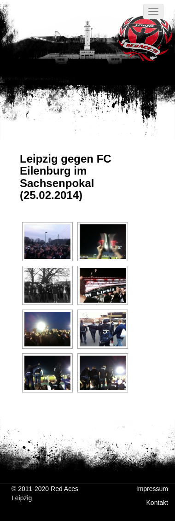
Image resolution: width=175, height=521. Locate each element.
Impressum (152, 488)
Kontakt (157, 502)
